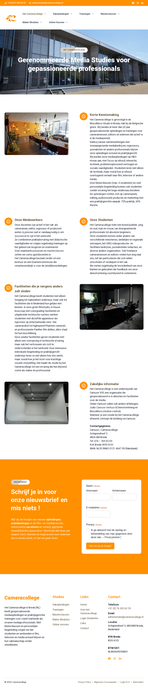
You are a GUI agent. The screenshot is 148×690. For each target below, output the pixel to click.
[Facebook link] (133, 3)
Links (83, 623)
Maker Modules (34, 22)
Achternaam (119, 490)
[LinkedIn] (120, 658)
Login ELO (125, 682)
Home (83, 604)
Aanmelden (138, 682)
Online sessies (61, 624)
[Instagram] (114, 658)
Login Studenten (89, 618)
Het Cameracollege (36, 14)
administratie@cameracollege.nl (47, 3)
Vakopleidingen (64, 14)
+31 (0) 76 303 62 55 (119, 608)
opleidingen (99, 194)
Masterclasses (112, 14)
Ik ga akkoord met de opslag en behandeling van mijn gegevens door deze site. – (111, 534)
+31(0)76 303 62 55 (16, 3)
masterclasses (55, 250)
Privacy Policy (84, 682)
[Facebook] (109, 658)
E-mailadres (96, 507)
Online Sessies (60, 22)
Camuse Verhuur (105, 407)
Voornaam (92, 490)
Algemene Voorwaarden (105, 682)
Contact (84, 628)
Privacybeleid (112, 537)
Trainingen (88, 14)
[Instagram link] (138, 3)
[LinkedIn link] (142, 3)
